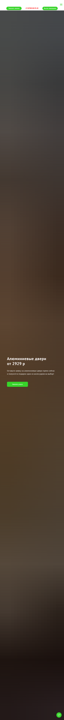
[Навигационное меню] (61, 4)
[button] (17, 384)
